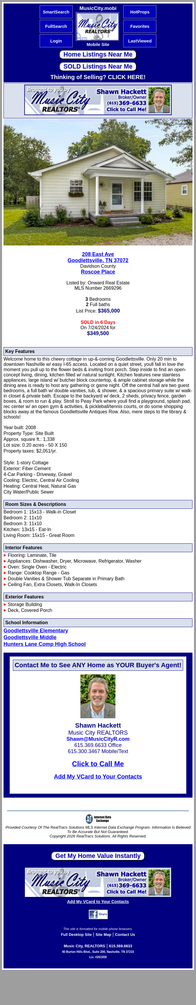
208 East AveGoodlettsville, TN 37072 (98, 257)
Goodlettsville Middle (30, 637)
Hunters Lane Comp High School (45, 644)
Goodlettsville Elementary (36, 631)
